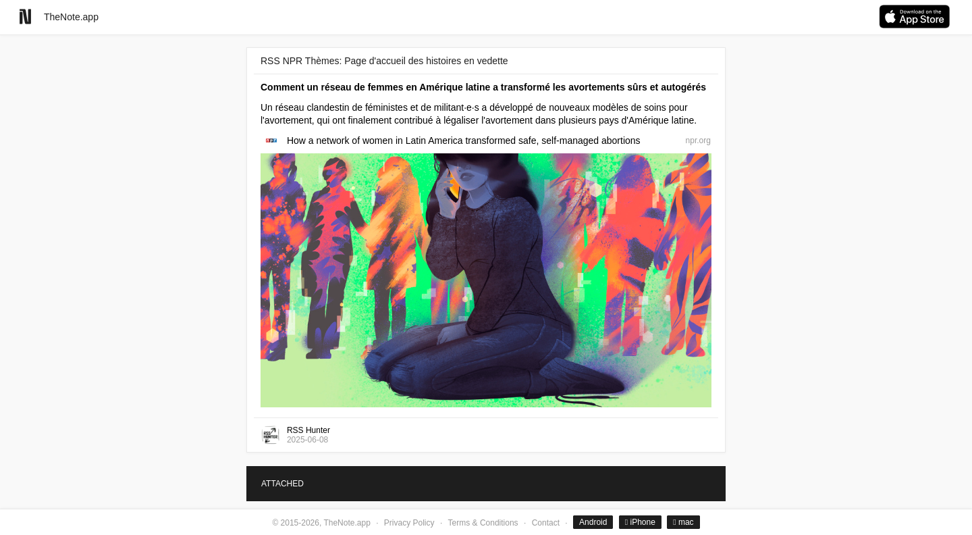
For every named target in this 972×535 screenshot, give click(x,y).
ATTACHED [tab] (282, 483)
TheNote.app (71, 16)
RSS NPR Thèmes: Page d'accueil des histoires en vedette (384, 60)
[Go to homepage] (25, 16)
